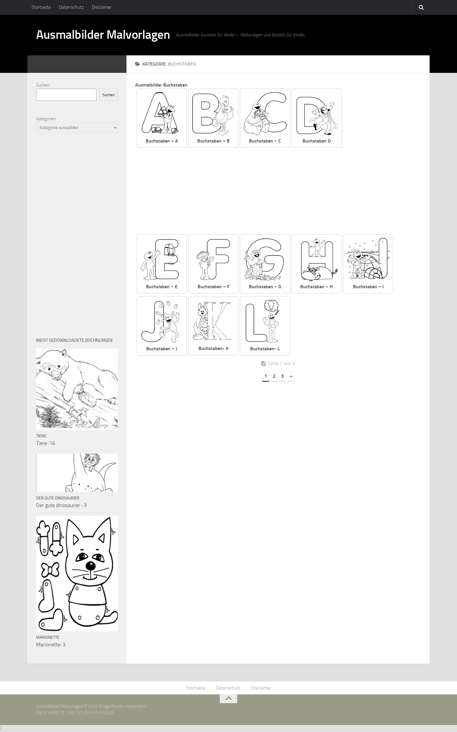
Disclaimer (102, 7)
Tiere (41, 436)
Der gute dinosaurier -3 (61, 505)
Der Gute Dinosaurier (58, 498)
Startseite (41, 7)
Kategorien (46, 119)
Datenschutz (71, 7)
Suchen (43, 85)
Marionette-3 (51, 644)
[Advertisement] (282, 191)
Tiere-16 (45, 443)
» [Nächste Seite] (291, 376)
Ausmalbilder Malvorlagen (103, 35)
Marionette (47, 637)
